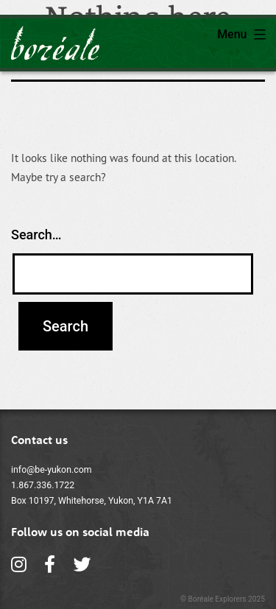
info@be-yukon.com (51, 470)
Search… (36, 234)
